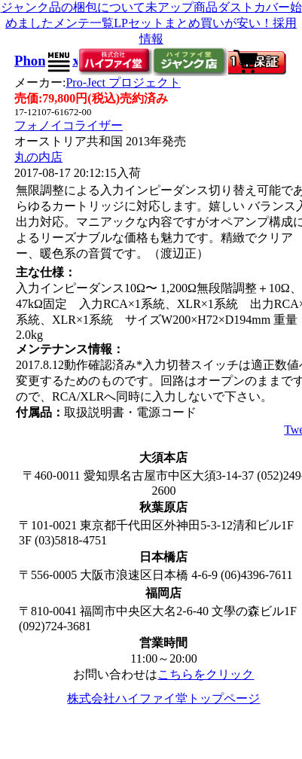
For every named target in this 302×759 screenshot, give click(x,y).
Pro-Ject (123, 82)
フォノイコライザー (68, 125)
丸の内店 (38, 157)
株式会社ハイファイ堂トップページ (163, 698)
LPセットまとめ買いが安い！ (193, 23)
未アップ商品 (181, 7)
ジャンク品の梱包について (73, 7)
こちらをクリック (205, 674)
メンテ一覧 (83, 23)
